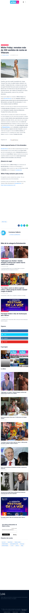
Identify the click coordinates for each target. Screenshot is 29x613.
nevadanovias (18, 183)
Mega (22, 545)
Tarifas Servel (15, 612)
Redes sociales (18, 542)
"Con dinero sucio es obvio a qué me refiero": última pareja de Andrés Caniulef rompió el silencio (14, 289)
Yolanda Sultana (5, 543)
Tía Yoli (11, 545)
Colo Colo (3, 542)
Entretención (21, 243)
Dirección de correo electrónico (8, 529)
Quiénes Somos (7, 612)
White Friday (4, 221)
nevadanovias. (18, 170)
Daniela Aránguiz (5, 545)
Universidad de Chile (14, 543)
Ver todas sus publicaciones (15, 234)
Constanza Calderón (5, 55)
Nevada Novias (7, 98)
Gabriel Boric (10, 542)
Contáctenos (22, 612)
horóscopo (22, 543)
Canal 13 (17, 545)
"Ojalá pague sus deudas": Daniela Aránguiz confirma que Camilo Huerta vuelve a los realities (13, 262)
